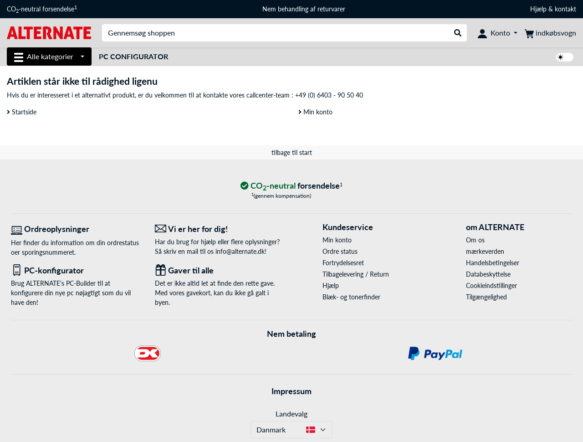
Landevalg (291, 413)
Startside (21, 112)
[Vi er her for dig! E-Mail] (220, 229)
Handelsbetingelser (492, 263)
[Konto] (497, 33)
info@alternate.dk (240, 251)
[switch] (564, 57)
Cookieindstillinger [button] (491, 285)
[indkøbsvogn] (550, 33)
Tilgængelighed (486, 297)
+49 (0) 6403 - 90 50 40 (329, 95)
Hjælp (538, 9)
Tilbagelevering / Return (355, 274)
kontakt (565, 9)
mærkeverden (485, 251)
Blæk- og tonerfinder (351, 297)
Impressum (291, 391)
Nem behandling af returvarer (303, 9)
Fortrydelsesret (343, 263)
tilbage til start (291, 152)
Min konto (315, 112)
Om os (475, 240)
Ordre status (340, 251)
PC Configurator (133, 56)
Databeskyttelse (488, 274)
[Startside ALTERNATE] (49, 32)
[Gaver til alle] (220, 270)
